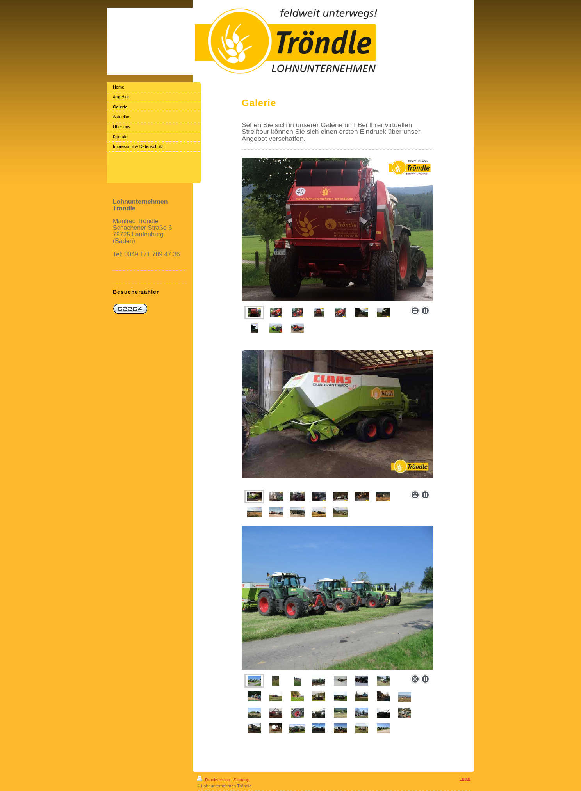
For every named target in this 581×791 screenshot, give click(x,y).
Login (465, 778)
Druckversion (214, 779)
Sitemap (241, 779)
